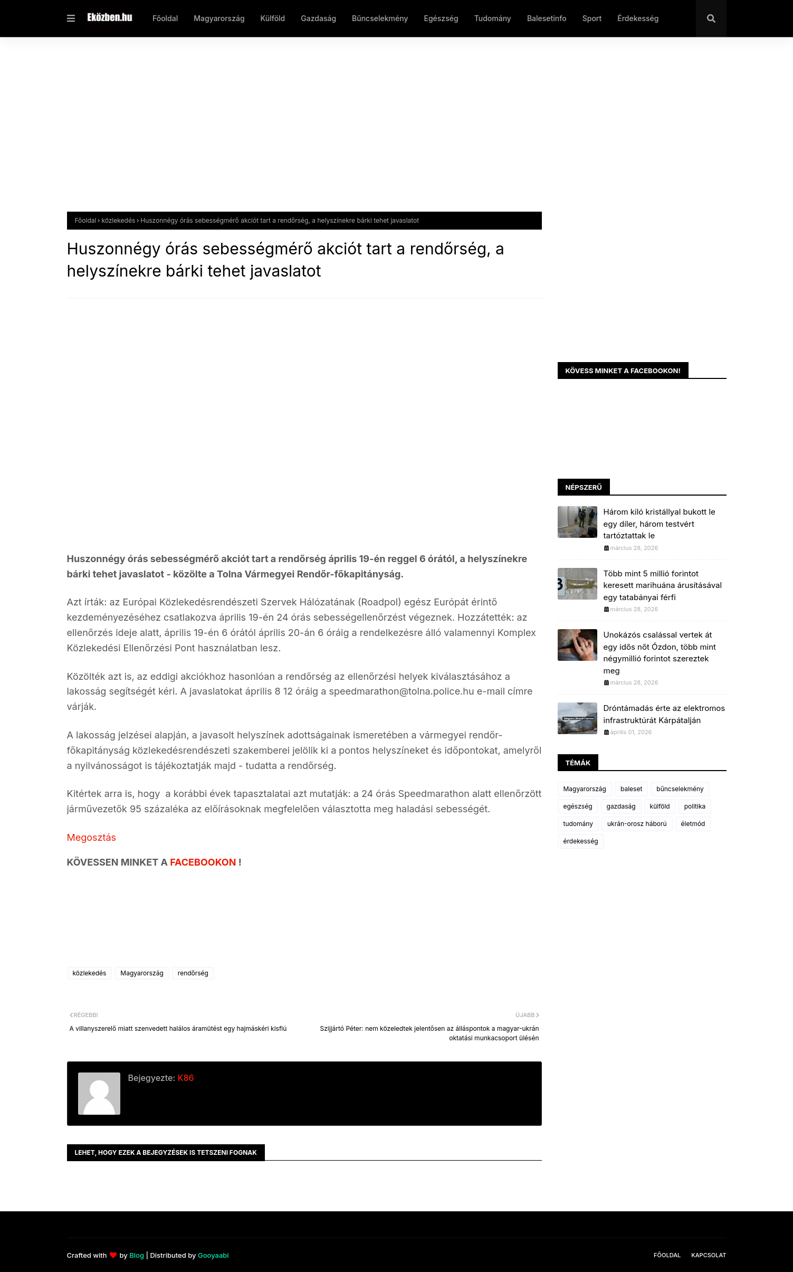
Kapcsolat (708, 1255)
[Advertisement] (383, 132)
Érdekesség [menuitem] (637, 18)
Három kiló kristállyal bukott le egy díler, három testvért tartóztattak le (659, 523)
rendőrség (193, 973)
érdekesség (580, 841)
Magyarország (141, 973)
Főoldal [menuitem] (165, 18)
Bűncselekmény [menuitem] (380, 18)
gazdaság (621, 806)
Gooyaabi (213, 1255)
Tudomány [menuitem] (492, 18)
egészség (578, 806)
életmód (693, 824)
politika (695, 806)
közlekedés (118, 220)
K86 (184, 1077)
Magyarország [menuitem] (219, 18)
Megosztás (92, 837)
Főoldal (86, 220)
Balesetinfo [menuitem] (547, 18)
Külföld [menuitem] (273, 18)
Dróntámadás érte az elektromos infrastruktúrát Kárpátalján (664, 714)
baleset (631, 789)
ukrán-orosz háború (637, 824)
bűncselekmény (679, 789)
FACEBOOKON (204, 862)
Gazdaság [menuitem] (318, 18)
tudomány (578, 824)
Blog (136, 1255)
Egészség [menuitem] (441, 18)
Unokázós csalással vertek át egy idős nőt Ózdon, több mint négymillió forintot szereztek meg (660, 653)
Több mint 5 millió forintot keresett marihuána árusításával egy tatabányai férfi (663, 585)
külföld (660, 806)
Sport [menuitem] (592, 18)
